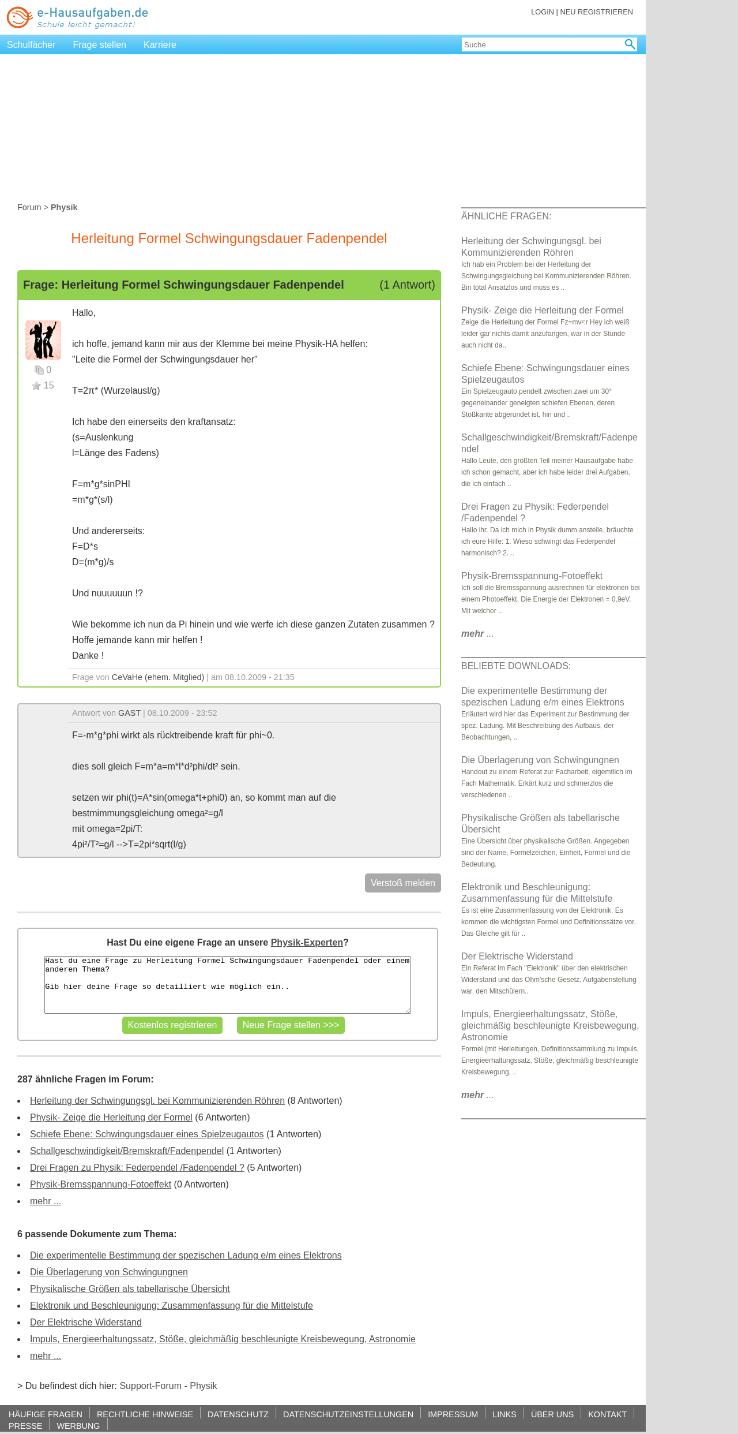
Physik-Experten (307, 942)
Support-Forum (150, 1386)
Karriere (160, 45)
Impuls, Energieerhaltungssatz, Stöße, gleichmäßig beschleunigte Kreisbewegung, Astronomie (223, 1339)
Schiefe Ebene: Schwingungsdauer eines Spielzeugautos (147, 1134)
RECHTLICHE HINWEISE (145, 1414)
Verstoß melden (403, 883)
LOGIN (542, 12)
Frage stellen (100, 45)
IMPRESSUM (453, 1414)
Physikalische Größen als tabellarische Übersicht (130, 1289)
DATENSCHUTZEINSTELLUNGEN (348, 1414)
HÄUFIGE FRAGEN (45, 1414)
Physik (203, 1386)
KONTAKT (607, 1414)
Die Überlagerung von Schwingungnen (109, 1272)
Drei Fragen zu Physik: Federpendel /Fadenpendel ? (137, 1167)
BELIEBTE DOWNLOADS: (516, 666)
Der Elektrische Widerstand (86, 1322)
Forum (29, 207)
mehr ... (45, 1201)
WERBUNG (78, 1425)
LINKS (504, 1414)
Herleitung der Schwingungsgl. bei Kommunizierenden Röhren (157, 1101)
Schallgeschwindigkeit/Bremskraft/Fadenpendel (127, 1151)
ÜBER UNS (552, 1414)
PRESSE (25, 1425)
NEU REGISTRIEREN (596, 12)
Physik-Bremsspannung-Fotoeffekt (100, 1184)
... (477, 633)
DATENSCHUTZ (238, 1414)
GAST (129, 713)
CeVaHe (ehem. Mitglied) (158, 677)
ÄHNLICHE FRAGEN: (506, 216)
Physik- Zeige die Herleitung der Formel (111, 1117)
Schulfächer (31, 45)
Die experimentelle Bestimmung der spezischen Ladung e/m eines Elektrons (186, 1255)
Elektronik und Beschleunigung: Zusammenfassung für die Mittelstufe (171, 1305)
